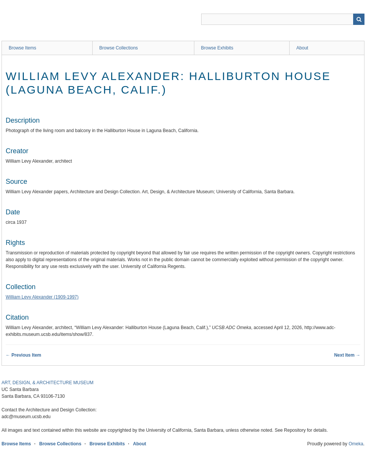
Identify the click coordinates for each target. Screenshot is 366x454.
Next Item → (347, 355)
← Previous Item (23, 355)
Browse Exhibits (217, 48)
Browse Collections (118, 48)
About (302, 48)
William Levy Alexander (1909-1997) (42, 297)
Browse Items (22, 48)
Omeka (356, 443)
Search (358, 19)
